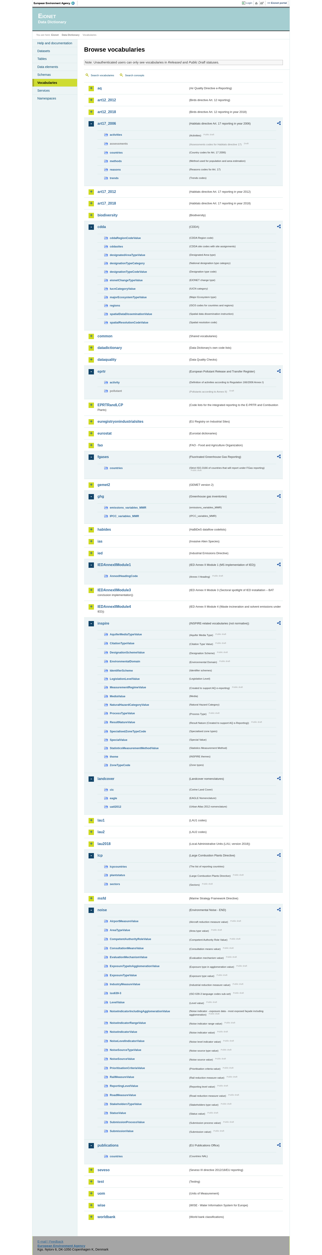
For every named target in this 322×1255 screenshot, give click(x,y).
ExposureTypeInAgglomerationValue (134, 966)
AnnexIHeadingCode (124, 576)
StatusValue (118, 1113)
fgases (103, 457)
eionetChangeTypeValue (126, 280)
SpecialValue (118, 740)
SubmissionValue (121, 1131)
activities (116, 134)
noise (102, 910)
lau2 (101, 832)
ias (99, 541)
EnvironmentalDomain (125, 661)
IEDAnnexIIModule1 (114, 565)
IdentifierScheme (121, 670)
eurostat (104, 433)
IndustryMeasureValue (125, 984)
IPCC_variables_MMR (124, 516)
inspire (103, 623)
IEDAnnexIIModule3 (114, 590)
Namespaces (46, 98)
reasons (115, 169)
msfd (101, 898)
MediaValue (117, 696)
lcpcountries (118, 866)
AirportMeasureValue (124, 921)
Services (43, 90)
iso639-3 (115, 993)
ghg (100, 496)
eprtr (101, 371)
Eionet (55, 35)
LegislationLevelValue (125, 678)
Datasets (43, 51)
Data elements (47, 67)
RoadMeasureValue (123, 1095)
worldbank (106, 1217)
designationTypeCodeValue (128, 271)
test (100, 1181)
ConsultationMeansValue (127, 948)
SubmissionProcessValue (127, 1122)
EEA (56, 3)
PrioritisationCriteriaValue (127, 1068)
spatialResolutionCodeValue (129, 322)
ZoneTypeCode (120, 765)
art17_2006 (106, 123)
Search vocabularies (102, 75)
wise (101, 1205)
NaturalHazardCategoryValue (129, 704)
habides (104, 529)
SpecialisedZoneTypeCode (128, 731)
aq (99, 88)
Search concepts (134, 75)
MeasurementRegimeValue (128, 687)
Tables (42, 59)
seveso (103, 1170)
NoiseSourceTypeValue (125, 1050)
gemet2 (103, 485)
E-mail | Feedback (50, 1241)
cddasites (116, 246)
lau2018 (104, 844)
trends (114, 178)
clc (112, 789)
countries (116, 152)
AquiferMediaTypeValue (126, 634)
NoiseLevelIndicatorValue (127, 1041)
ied (100, 553)
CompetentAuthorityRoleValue (130, 939)
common (104, 336)
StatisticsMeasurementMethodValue (134, 748)
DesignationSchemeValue (127, 652)
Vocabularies (47, 83)
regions (115, 305)
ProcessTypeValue (122, 713)
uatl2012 (115, 806)
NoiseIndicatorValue (123, 1031)
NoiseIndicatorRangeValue (128, 1023)
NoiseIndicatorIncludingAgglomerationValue (140, 1011)
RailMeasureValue (122, 1077)
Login (249, 3)
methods (116, 161)
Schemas (44, 74)
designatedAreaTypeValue (127, 255)
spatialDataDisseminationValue (131, 314)
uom (101, 1193)
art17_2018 (106, 203)
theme (114, 756)
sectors (115, 884)
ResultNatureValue (122, 722)
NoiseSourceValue (122, 1059)
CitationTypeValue (122, 643)
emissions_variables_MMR (128, 507)
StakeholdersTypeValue (126, 1104)
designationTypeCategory (127, 263)
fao (100, 445)
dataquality (106, 359)
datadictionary (109, 348)
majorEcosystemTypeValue (128, 297)
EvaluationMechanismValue (128, 957)
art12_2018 (106, 112)
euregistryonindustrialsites (120, 421)
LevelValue (117, 1002)
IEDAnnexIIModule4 (114, 606)
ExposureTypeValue (123, 975)
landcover (105, 779)
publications (108, 1145)
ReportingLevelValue (124, 1086)
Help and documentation (54, 43)
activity (115, 382)
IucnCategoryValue (123, 288)
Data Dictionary (70, 35)
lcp (100, 855)
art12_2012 (106, 100)
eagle (113, 798)
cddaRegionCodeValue (125, 238)
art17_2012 (106, 192)
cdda (101, 227)
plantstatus (117, 875)
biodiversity (107, 215)
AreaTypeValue (120, 930)
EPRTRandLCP (110, 405)
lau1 (101, 820)
